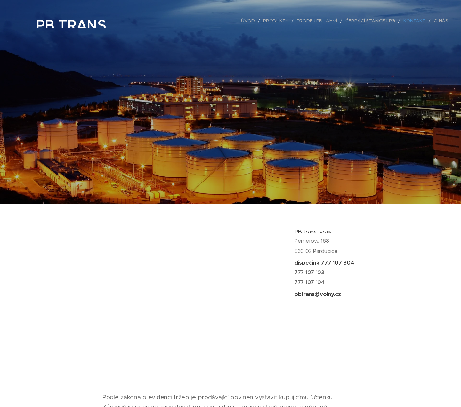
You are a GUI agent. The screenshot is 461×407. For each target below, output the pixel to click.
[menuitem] (250, 21)
